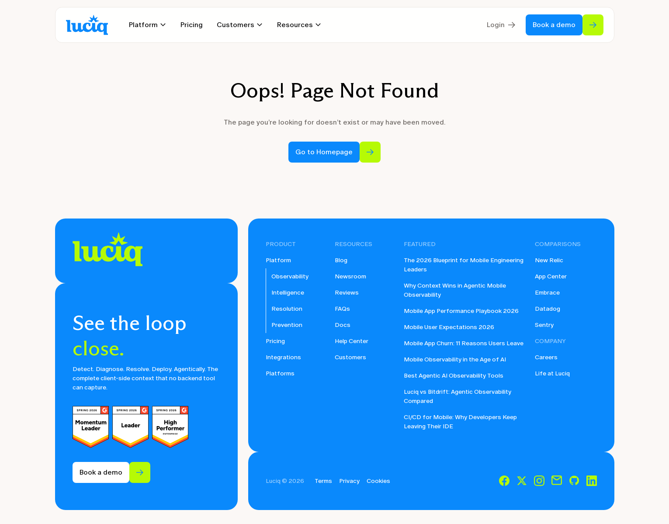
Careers (546, 357)
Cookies (378, 481)
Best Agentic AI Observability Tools (453, 375)
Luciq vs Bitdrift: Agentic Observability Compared (457, 396)
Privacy (349, 481)
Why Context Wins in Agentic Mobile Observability (455, 290)
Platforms (280, 373)
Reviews (347, 292)
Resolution (286, 308)
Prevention (286, 325)
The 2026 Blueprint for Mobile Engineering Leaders (463, 265)
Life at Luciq (552, 373)
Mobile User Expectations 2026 (449, 327)
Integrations (283, 357)
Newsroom (350, 276)
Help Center (351, 341)
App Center (551, 276)
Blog (341, 260)
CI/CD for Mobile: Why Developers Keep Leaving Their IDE (460, 421)
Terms (323, 481)
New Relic (549, 260)
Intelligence (287, 292)
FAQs (342, 308)
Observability (290, 276)
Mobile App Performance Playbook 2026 (461, 311)
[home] (87, 25)
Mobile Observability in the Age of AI (455, 359)
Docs (342, 325)
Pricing (191, 25)
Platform (278, 260)
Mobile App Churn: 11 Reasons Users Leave (463, 343)
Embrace (547, 292)
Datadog (547, 308)
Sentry (544, 325)
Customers (350, 357)
